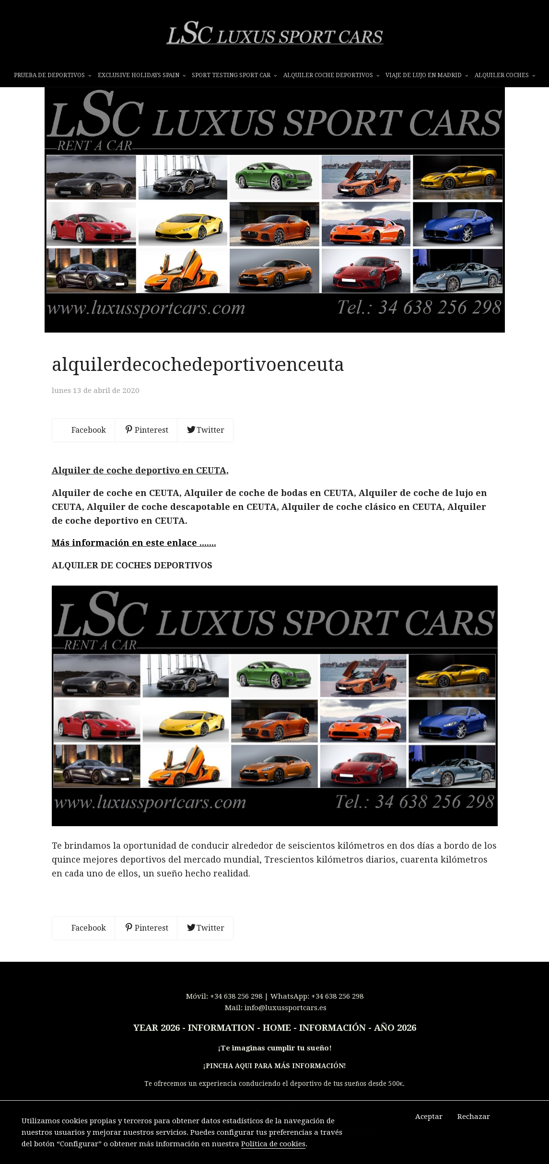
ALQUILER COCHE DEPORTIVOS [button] (331, 75)
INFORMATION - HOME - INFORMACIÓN (277, 1042)
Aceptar (429, 1116)
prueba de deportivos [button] (52, 75)
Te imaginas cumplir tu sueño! (276, 1063)
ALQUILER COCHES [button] (505, 75)
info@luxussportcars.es (286, 1022)
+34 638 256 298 (236, 1011)
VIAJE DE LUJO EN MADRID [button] (426, 75)
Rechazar (473, 1116)
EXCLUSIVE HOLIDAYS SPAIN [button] (142, 75)
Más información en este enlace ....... (134, 558)
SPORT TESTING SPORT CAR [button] (234, 75)
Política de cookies (273, 1144)
